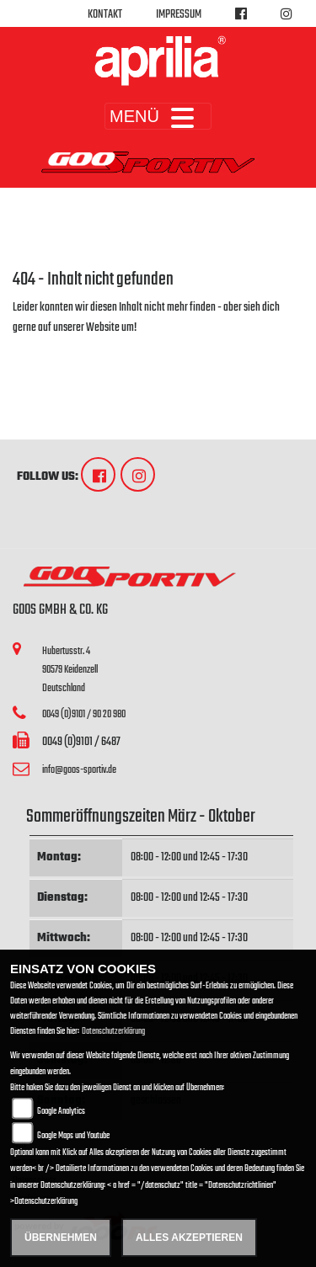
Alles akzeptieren (189, 1237)
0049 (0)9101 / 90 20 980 (84, 714)
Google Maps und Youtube (73, 1136)
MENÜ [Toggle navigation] (158, 116)
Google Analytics (61, 1112)
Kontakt (105, 15)
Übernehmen (60, 1237)
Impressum (178, 15)
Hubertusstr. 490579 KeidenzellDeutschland (70, 669)
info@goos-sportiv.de (79, 770)
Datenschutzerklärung (113, 1032)
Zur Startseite (40, 348)
